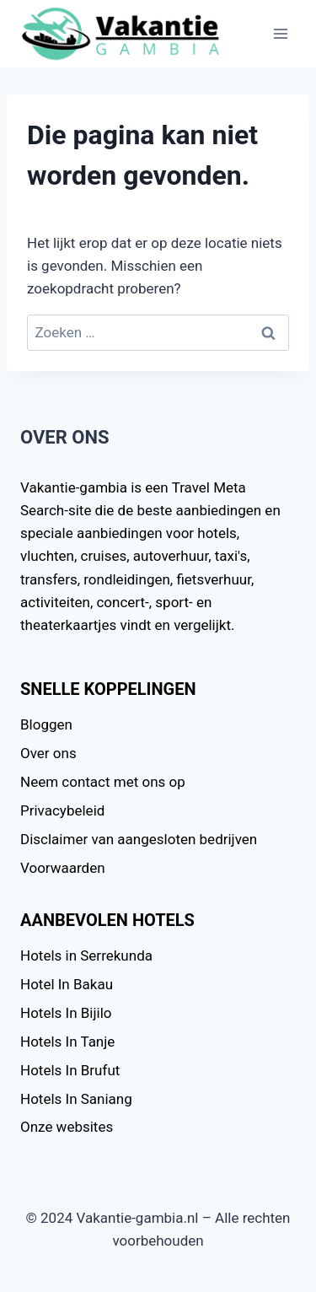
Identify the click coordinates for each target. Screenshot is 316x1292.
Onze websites (66, 1126)
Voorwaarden (62, 867)
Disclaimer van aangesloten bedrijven (138, 839)
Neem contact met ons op (102, 781)
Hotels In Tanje (67, 1041)
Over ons (48, 753)
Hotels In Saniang (76, 1098)
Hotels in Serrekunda (86, 955)
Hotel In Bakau (66, 984)
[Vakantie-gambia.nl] (121, 34)
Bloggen (46, 724)
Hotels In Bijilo (66, 1012)
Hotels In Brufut (70, 1070)
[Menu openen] (280, 33)
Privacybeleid (62, 810)
